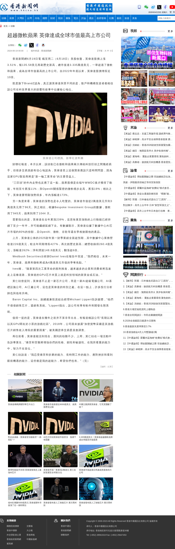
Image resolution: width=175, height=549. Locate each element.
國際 (45, 18)
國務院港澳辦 (13, 526)
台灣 (29, 18)
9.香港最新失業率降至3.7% (137, 326)
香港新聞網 (66, 530)
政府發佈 (101, 18)
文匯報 (30, 526)
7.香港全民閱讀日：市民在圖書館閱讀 (142, 315)
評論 (83, 18)
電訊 (76, 18)
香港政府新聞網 (14, 539)
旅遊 (127, 18)
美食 (134, 18)
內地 (37, 18)
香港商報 (31, 535)
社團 (111, 18)
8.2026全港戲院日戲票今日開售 (139, 320)
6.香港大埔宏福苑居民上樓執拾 (139, 309)
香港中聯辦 (12, 530)
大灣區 (20, 18)
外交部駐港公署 (14, 535)
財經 (52, 18)
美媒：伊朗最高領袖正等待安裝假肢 (141, 182)
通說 (91, 18)
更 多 (170, 31)
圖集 (68, 18)
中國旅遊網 (32, 539)
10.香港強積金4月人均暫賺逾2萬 (140, 332)
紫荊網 (10, 543)
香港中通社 (66, 526)
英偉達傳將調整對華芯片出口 (21, 404)
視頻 (60, 18)
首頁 (6, 26)
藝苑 (119, 18)
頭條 (4, 18)
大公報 (30, 530)
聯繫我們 (65, 535)
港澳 (11, 18)
